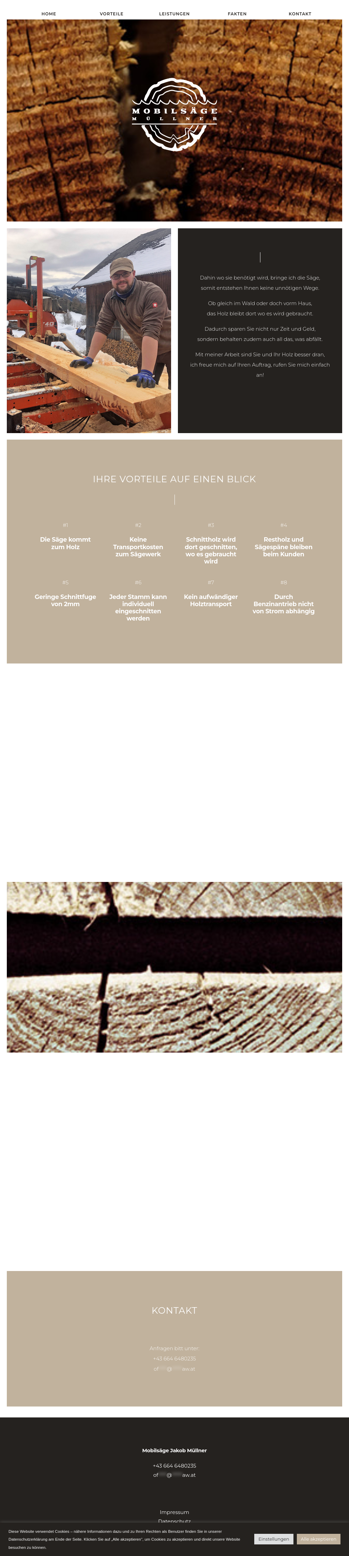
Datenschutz (174, 1521)
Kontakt (300, 13)
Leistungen (174, 13)
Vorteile (112, 13)
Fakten (237, 13)
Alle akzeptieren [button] (318, 1539)
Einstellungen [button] (273, 1539)
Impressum (174, 1512)
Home (49, 13)
